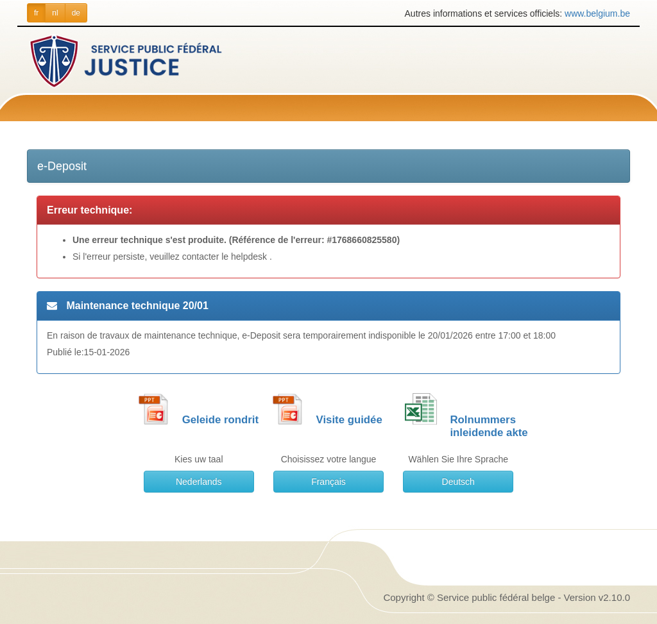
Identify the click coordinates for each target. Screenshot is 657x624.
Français (328, 481)
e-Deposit (62, 166)
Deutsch (458, 481)
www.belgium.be (597, 13)
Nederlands (199, 481)
